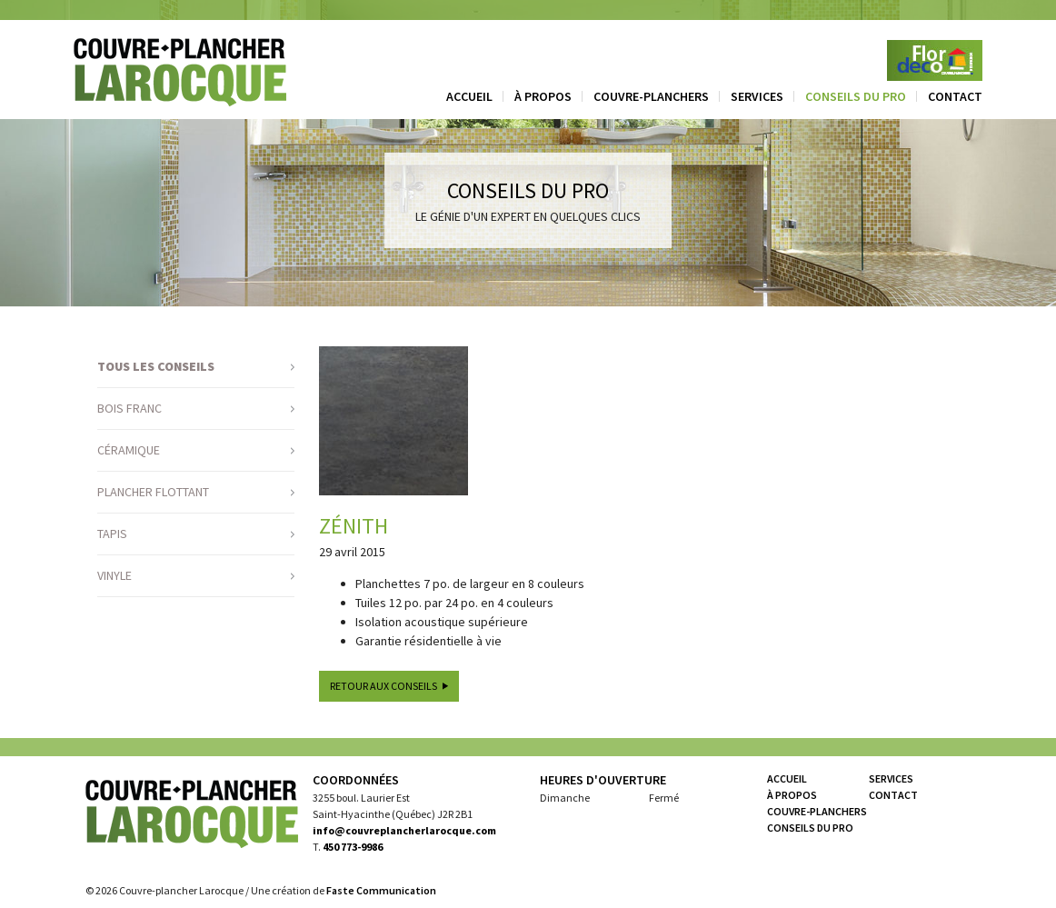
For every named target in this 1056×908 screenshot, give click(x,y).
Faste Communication (381, 890)
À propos (543, 96)
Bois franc (129, 408)
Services (757, 96)
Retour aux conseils (383, 686)
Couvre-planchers (651, 96)
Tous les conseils (155, 366)
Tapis (112, 533)
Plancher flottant (153, 492)
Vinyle (114, 575)
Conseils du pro (855, 96)
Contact (955, 96)
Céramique (128, 450)
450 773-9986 (353, 846)
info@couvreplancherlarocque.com (404, 830)
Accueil (469, 96)
